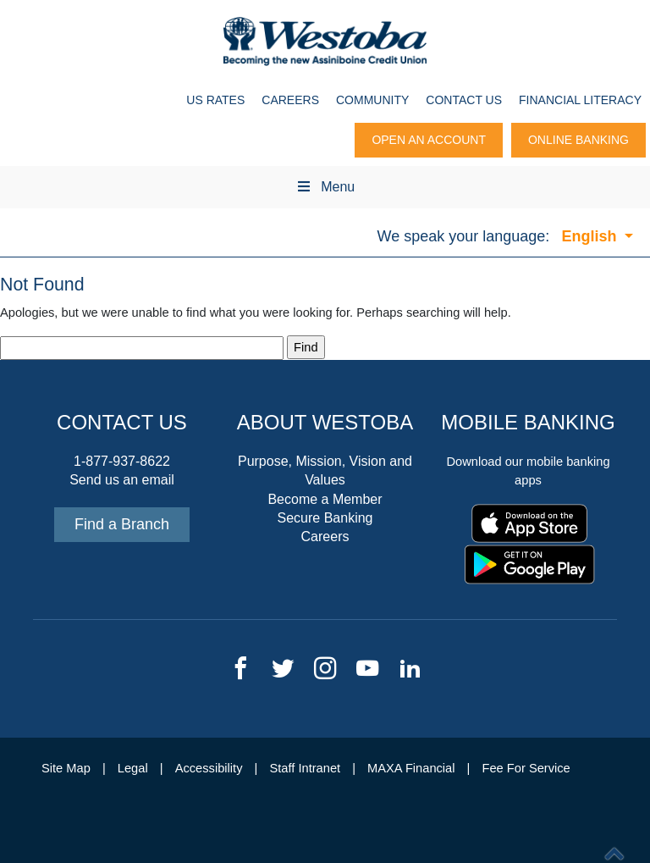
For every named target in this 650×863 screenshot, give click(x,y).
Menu (325, 187)
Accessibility (209, 768)
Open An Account (429, 140)
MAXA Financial (410, 768)
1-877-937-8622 (122, 461)
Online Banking (578, 140)
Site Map (66, 768)
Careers (290, 100)
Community (372, 100)
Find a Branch (121, 524)
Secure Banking (325, 518)
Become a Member (324, 499)
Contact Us (464, 100)
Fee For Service (526, 768)
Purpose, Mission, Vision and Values (325, 470)
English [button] (590, 236)
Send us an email (121, 480)
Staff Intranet (304, 768)
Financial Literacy (580, 100)
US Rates (215, 100)
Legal (133, 768)
